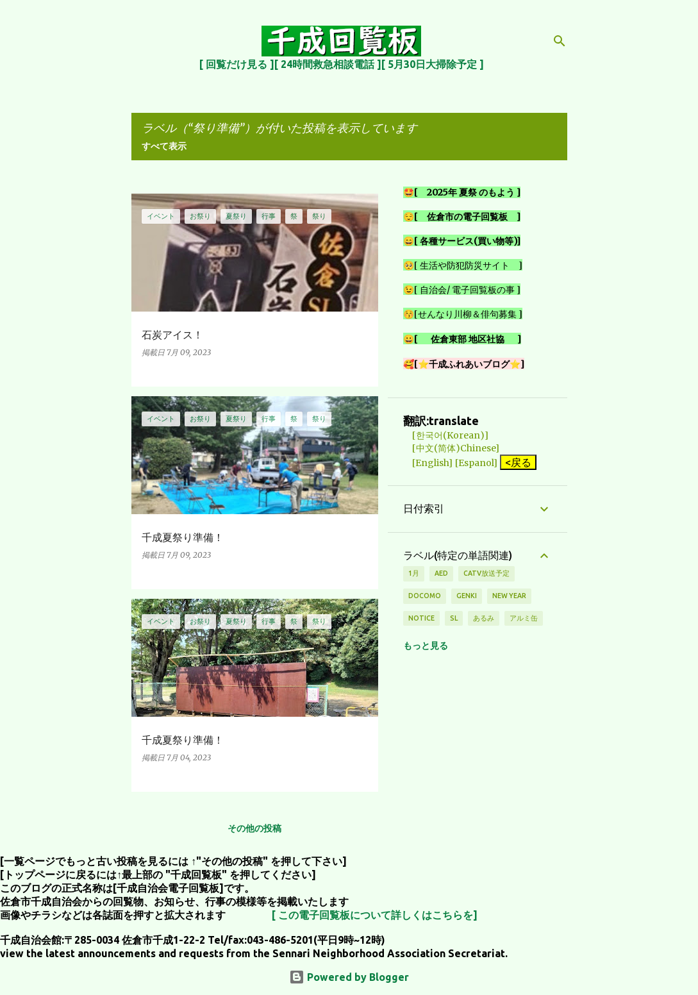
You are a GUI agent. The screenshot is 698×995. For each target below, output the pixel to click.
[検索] (559, 41)
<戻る (518, 462)
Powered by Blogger (349, 977)
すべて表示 (164, 146)
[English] (428, 463)
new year (509, 595)
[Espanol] (476, 463)
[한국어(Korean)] (445, 435)
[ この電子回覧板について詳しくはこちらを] (375, 915)
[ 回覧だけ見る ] (236, 64)
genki (466, 595)
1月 (413, 573)
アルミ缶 (524, 618)
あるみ (483, 618)
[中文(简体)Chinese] (451, 448)
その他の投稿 (254, 828)
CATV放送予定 (486, 573)
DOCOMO (424, 595)
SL (454, 618)
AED (441, 573)
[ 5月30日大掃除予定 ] (432, 64)
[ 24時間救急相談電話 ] (327, 64)
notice (421, 618)
